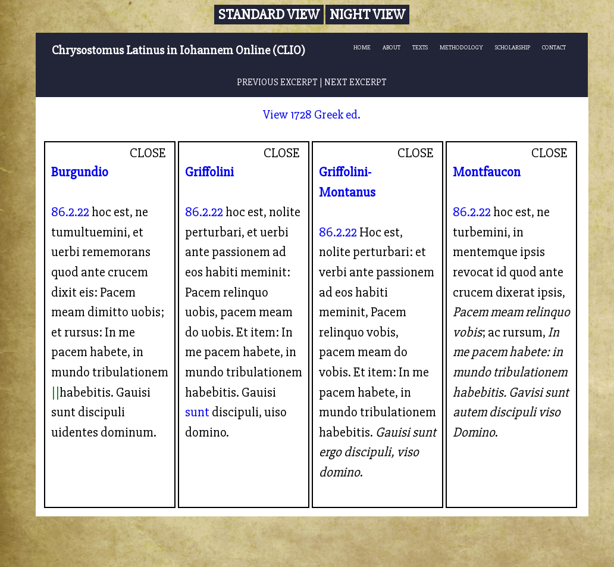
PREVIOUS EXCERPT (277, 82)
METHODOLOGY (461, 47)
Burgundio (79, 172)
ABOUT (391, 47)
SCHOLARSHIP (512, 47)
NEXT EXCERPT (355, 82)
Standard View (268, 14)
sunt (197, 412)
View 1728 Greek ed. (312, 114)
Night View (367, 14)
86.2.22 (70, 212)
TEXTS (420, 47)
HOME (362, 47)
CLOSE (148, 153)
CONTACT (554, 47)
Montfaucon (487, 172)
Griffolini (209, 172)
